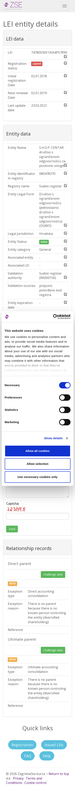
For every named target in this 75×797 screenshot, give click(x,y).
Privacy (18, 778)
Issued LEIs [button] (54, 744)
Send (12, 529)
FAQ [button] (27, 755)
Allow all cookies (37, 451)
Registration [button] (22, 744)
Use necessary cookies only (37, 477)
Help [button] (47, 755)
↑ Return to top (57, 774)
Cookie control (35, 783)
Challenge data (53, 574)
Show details (53, 438)
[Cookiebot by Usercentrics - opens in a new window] (53, 316)
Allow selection (37, 463)
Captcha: (16, 506)
